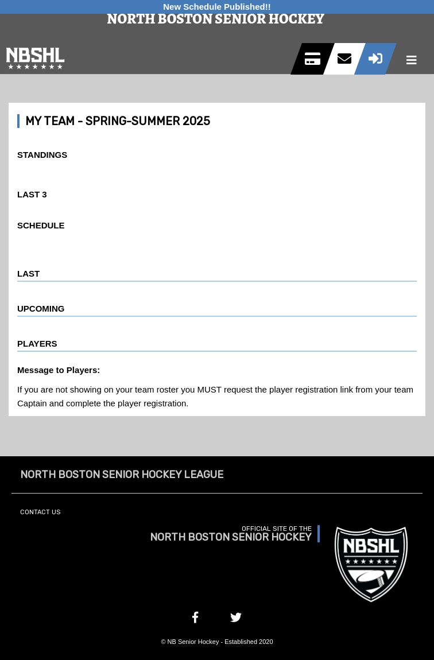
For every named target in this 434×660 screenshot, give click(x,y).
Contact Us (40, 512)
